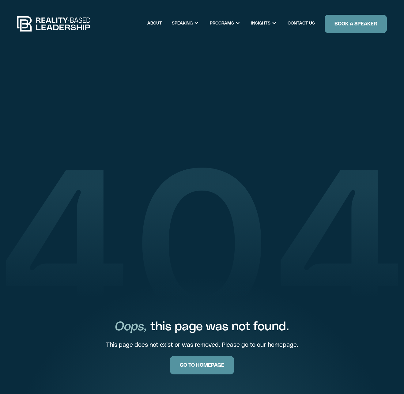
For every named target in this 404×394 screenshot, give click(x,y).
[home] (54, 24)
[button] (188, 23)
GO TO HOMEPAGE (202, 365)
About (154, 23)
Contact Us (301, 23)
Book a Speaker (355, 24)
